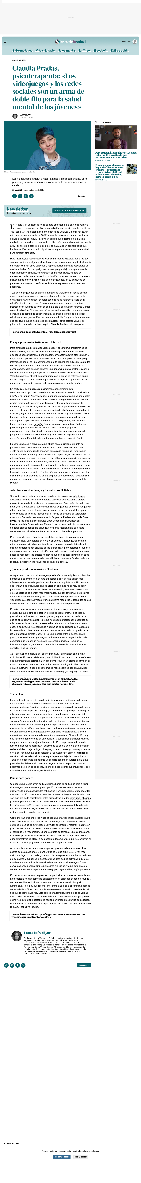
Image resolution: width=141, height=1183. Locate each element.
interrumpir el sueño (80, 798)
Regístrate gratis (61, 1157)
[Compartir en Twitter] (31, 196)
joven (22, 321)
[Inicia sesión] (130, 41)
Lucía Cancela (101, 180)
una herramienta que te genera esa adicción (56, 362)
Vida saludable (45, 51)
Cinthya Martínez (102, 160)
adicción (38, 424)
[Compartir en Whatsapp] (14, 196)
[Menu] (6, 42)
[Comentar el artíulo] (82, 196)
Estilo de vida (118, 51)
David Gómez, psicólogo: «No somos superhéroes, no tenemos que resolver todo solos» (48, 916)
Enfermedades (23, 51)
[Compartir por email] (20, 196)
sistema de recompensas (50, 413)
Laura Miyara (25, 115)
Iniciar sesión (80, 1157)
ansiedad (39, 724)
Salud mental (67, 51)
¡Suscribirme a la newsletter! (69, 210)
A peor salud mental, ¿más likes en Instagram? (49, 332)
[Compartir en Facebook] (26, 196)
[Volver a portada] (70, 42)
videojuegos (79, 496)
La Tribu (84, 51)
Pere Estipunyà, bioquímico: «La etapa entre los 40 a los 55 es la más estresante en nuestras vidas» (115, 155)
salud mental (16, 475)
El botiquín (99, 51)
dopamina (59, 369)
